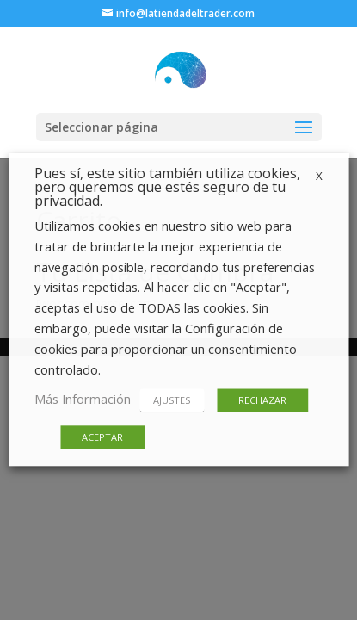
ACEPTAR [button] (102, 437)
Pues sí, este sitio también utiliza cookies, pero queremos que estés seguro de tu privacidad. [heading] (167, 188)
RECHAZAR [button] (262, 400)
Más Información (82, 399)
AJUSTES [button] (171, 400)
